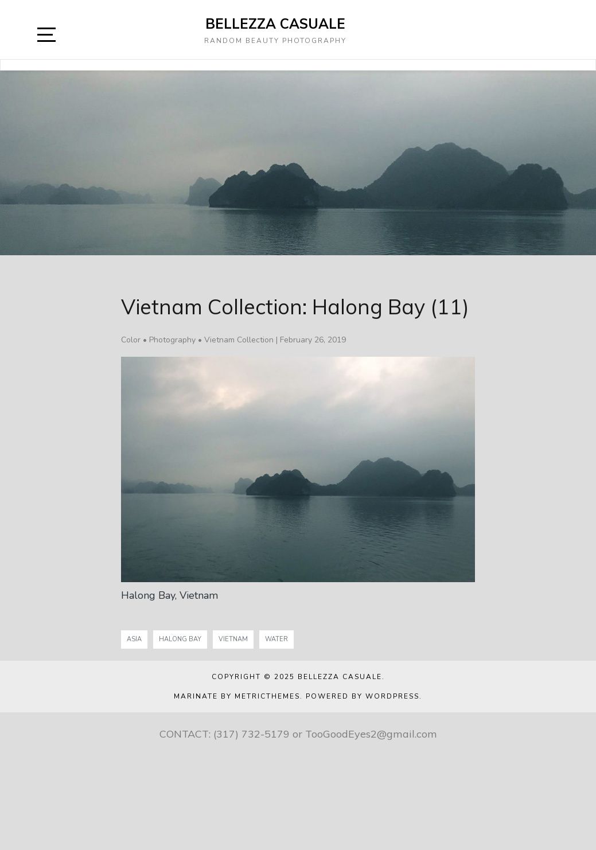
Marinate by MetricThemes (237, 696)
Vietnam (233, 639)
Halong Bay (180, 639)
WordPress (392, 696)
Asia (134, 639)
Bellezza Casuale (275, 23)
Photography (172, 339)
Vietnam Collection (239, 339)
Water (276, 639)
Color (131, 339)
